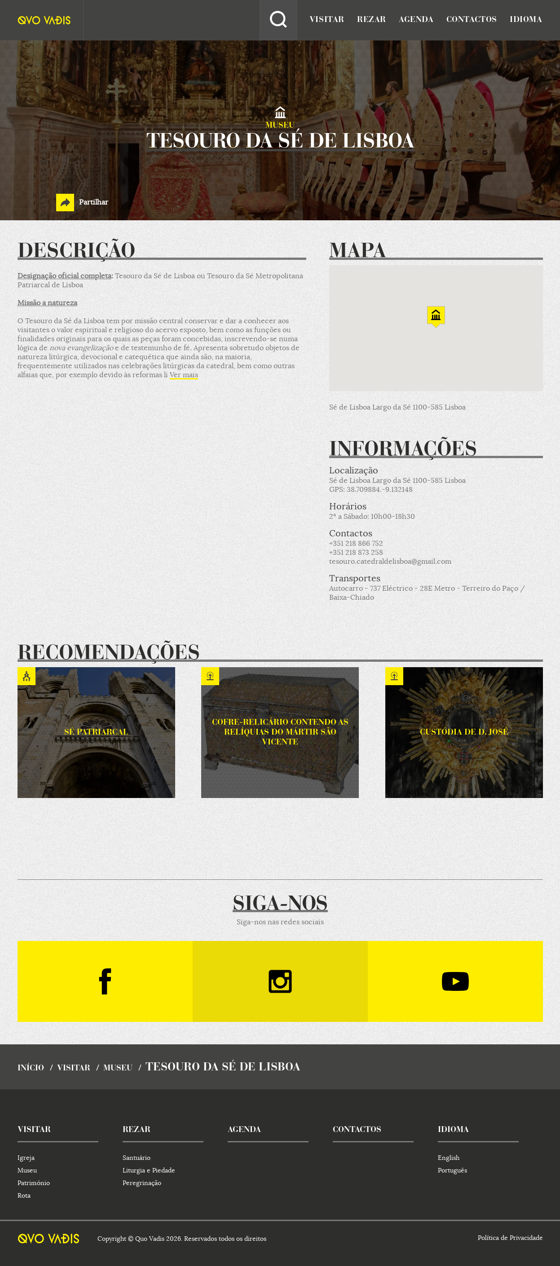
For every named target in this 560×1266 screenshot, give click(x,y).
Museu (117, 1069)
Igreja (26, 1158)
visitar (326, 20)
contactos (471, 20)
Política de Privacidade (510, 1238)
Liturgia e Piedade (149, 1170)
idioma (526, 20)
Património (34, 1183)
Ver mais (184, 374)
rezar (371, 20)
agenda (416, 20)
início (31, 1069)
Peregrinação (142, 1183)
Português (452, 1170)
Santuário (136, 1158)
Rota (24, 1195)
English (448, 1158)
